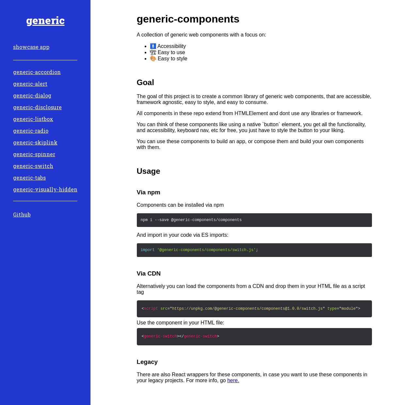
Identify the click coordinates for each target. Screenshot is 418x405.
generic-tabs (29, 177)
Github (22, 214)
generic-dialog (32, 95)
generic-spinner (34, 154)
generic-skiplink (35, 142)
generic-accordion (37, 71)
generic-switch (33, 165)
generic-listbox (33, 118)
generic (45, 20)
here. (233, 380)
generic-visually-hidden (45, 189)
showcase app (31, 46)
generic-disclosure (37, 107)
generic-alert (30, 83)
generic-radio (30, 130)
